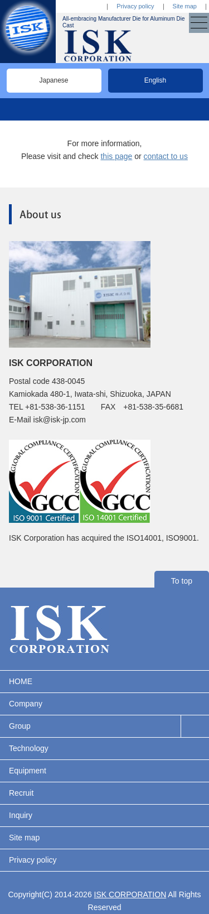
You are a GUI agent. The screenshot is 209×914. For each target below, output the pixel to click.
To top (181, 580)
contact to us (166, 156)
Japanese (53, 80)
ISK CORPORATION (130, 894)
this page (116, 156)
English (155, 80)
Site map (185, 6)
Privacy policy (135, 6)
